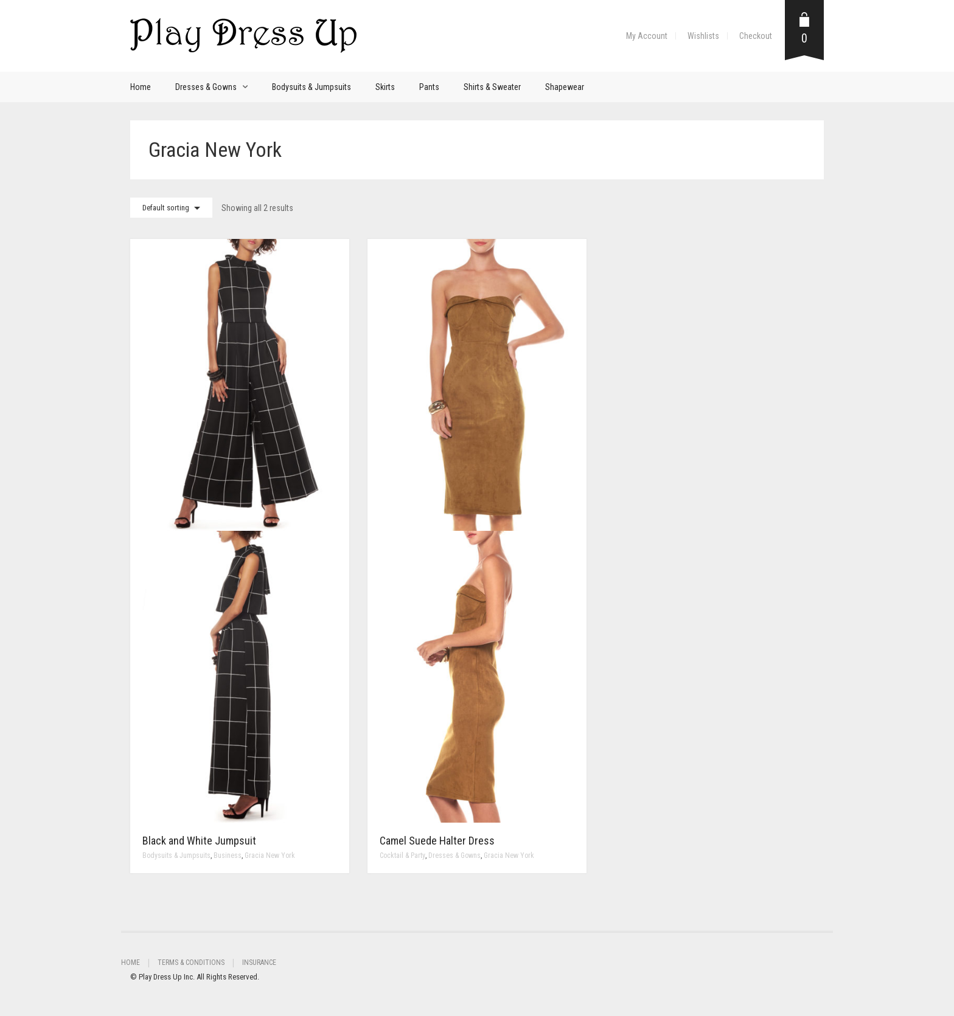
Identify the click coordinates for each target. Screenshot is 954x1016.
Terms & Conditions (191, 962)
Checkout (755, 36)
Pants (429, 87)
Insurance (259, 962)
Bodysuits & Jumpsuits (311, 87)
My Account (646, 36)
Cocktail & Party (402, 855)
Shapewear (564, 87)
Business (228, 855)
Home (140, 87)
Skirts (385, 87)
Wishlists (703, 36)
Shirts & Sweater (492, 87)
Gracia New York (270, 855)
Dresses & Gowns (206, 87)
